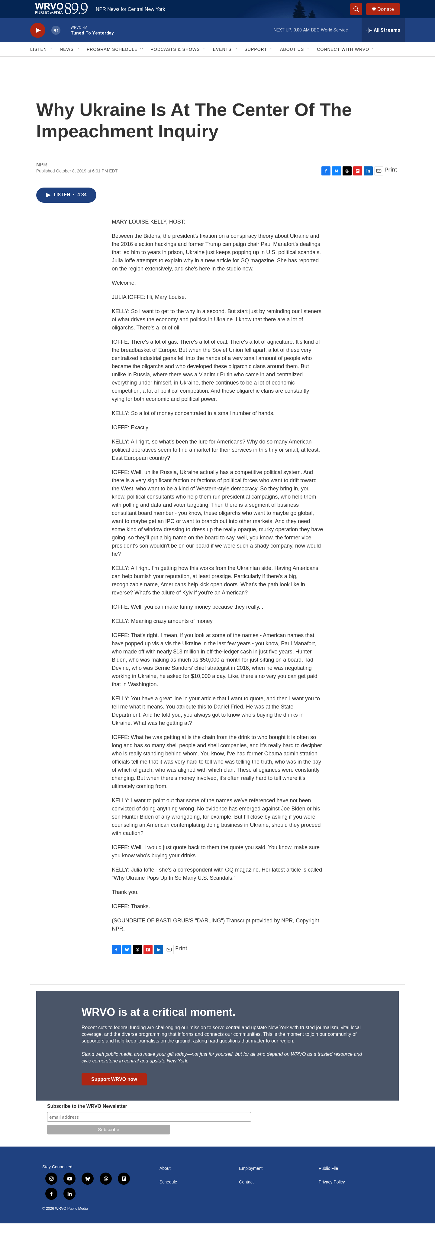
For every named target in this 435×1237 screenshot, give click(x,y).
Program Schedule (112, 63)
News (67, 63)
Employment (251, 1182)
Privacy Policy (332, 1195)
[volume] (56, 44)
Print (391, 183)
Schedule (168, 1195)
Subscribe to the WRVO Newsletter (87, 1119)
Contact (246, 1195)
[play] (38, 44)
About (165, 1182)
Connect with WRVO (343, 63)
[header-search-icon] (359, 16)
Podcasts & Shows (175, 63)
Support (256, 63)
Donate (389, 16)
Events (222, 63)
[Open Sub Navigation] (51, 63)
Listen (38, 63)
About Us (292, 63)
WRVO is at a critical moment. (158, 1025)
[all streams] (383, 44)
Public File (328, 1182)
